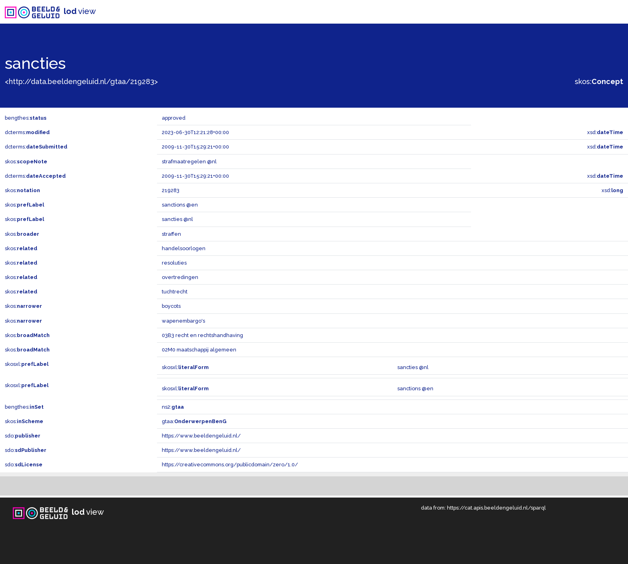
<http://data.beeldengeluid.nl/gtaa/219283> (81, 81)
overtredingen (180, 277)
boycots (171, 306)
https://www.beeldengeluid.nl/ (201, 436)
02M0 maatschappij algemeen (199, 350)
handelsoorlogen (183, 248)
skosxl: (26, 364)
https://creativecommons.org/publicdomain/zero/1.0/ (230, 465)
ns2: (173, 407)
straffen (171, 234)
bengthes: (25, 118)
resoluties (174, 263)
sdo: (22, 436)
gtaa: (194, 421)
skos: (599, 81)
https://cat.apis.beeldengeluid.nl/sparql (496, 508)
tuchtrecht (174, 292)
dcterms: (27, 132)
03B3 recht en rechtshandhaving (202, 335)
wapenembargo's (183, 321)
